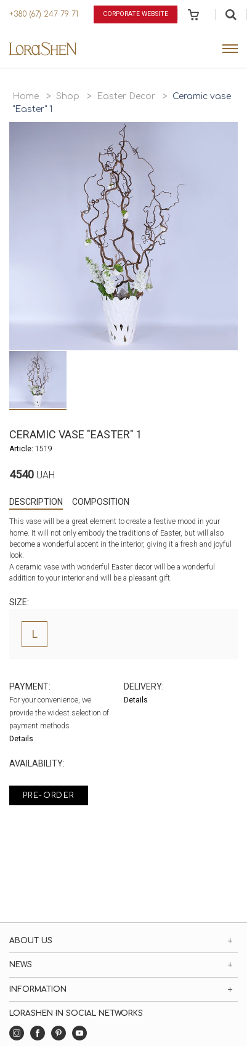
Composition (100, 502)
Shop (67, 96)
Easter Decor (126, 96)
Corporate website (135, 14)
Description (36, 502)
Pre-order (49, 795)
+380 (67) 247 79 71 (43, 14)
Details (21, 738)
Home (25, 96)
